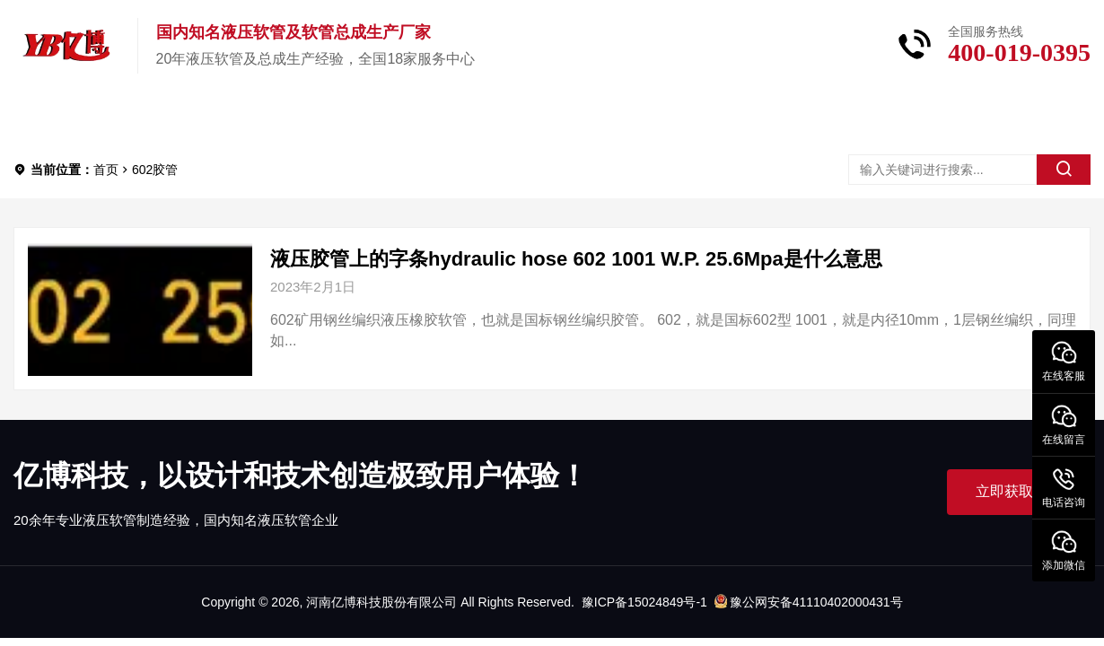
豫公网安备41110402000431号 (808, 602)
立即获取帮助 (1019, 491)
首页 (63, 116)
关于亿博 (308, 116)
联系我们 (695, 116)
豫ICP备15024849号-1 (644, 602)
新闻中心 (437, 116)
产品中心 (178, 116)
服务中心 (566, 116)
